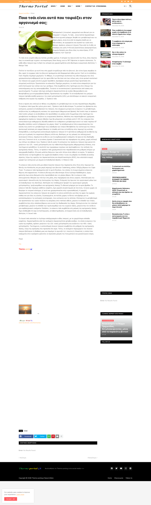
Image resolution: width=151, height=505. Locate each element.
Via (20, 244)
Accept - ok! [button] (10, 499)
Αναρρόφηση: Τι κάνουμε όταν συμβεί (121, 62)
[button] (125, 6)
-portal (25, 249)
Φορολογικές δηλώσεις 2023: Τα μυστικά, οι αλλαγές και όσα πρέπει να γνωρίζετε (122, 191)
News (53, 6)
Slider (33, 13)
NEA (69, 6)
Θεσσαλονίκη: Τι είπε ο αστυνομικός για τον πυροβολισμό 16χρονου (121, 216)
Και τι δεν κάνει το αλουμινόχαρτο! (119, 53)
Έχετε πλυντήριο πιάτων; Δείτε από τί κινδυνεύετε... (122, 21)
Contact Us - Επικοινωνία (39, 1)
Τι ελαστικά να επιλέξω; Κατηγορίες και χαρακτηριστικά (121, 168)
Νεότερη (23, 458)
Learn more (20, 494)
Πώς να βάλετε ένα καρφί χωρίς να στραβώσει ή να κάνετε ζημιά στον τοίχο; (121, 32)
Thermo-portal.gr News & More (42, 478)
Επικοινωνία (118, 478)
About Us (27, 1)
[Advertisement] (55, 282)
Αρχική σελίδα (24, 13)
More (78, 6)
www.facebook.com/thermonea (58, 351)
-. (25, 320)
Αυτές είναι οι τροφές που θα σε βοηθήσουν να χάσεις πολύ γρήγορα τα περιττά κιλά (122, 204)
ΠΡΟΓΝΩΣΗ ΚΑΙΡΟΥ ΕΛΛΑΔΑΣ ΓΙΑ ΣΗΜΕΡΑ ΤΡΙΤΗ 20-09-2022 (120, 179)
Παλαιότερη (92, 458)
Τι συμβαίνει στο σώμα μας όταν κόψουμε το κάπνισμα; (122, 43)
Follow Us (129, 478)
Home (20, 1)
